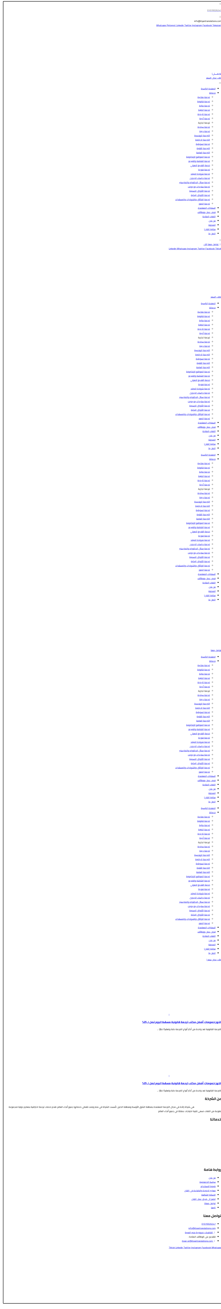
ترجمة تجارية (202, 123)
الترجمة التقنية (201, 148)
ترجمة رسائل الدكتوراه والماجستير (192, 182)
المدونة (210, 225)
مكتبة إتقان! (208, 229)
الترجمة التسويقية (211, 1153)
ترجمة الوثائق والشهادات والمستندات (190, 199)
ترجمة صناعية (202, 97)
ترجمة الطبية (202, 110)
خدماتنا (210, 93)
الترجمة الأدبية (212, 1144)
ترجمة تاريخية (202, 114)
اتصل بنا (210, 233)
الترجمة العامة (201, 152)
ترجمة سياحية (202, 127)
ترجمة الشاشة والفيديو (197, 161)
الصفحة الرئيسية (206, 88)
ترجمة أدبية (202, 118)
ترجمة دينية (202, 131)
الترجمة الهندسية (200, 135)
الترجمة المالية (212, 1140)
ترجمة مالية (202, 106)
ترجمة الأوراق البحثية (198, 195)
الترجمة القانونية (211, 1127)
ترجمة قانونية (201, 101)
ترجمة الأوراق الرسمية (197, 191)
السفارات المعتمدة (205, 208)
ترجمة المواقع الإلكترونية (196, 157)
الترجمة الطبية (212, 1136)
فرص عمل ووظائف (205, 212)
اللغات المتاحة (207, 216)
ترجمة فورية (202, 169)
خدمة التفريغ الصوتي (198, 165)
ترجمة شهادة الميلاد (198, 174)
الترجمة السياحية (211, 1132)
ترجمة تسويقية (201, 144)
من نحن (210, 221)
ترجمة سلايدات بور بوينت (197, 187)
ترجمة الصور (202, 204)
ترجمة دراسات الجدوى (198, 178)
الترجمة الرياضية (200, 140)
